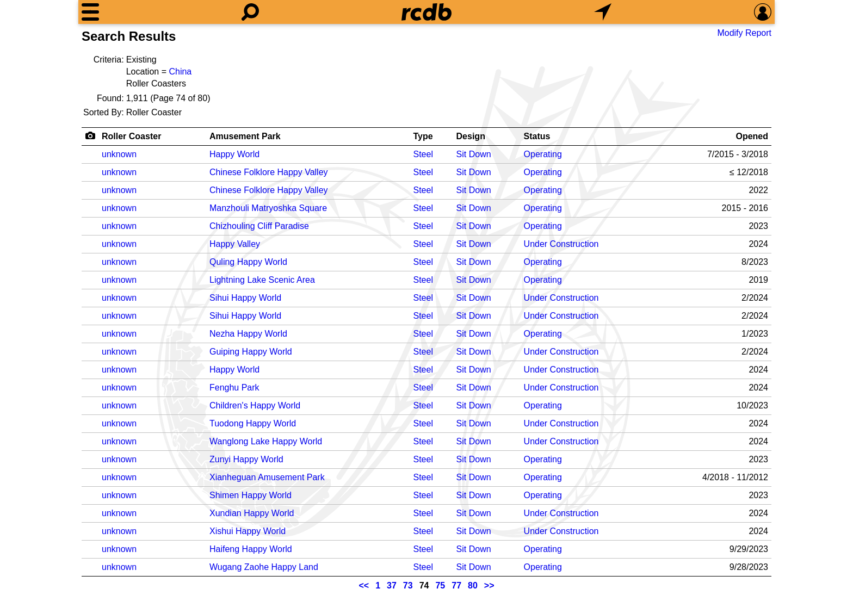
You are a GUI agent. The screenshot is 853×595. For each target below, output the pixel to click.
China (180, 71)
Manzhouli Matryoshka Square (268, 208)
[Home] (426, 12)
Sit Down (473, 154)
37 (392, 585)
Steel (423, 154)
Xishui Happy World (247, 531)
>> (489, 585)
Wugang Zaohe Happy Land (263, 567)
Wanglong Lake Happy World (265, 441)
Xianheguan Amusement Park (267, 477)
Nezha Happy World (248, 333)
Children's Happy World (254, 405)
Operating (543, 154)
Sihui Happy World (245, 297)
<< (363, 585)
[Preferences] (762, 12)
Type (423, 136)
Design (470, 136)
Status (537, 136)
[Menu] (90, 12)
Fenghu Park (234, 387)
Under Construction (561, 244)
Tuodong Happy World (252, 423)
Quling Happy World (248, 261)
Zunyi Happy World (246, 459)
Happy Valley (234, 244)
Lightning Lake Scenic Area (262, 279)
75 (440, 585)
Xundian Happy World (251, 513)
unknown (119, 154)
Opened (751, 136)
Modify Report (744, 33)
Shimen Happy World (250, 495)
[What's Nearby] (602, 12)
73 (408, 585)
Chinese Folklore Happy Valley (268, 172)
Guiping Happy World (250, 351)
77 (456, 585)
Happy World (234, 154)
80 (473, 585)
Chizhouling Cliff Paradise (259, 226)
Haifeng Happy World (250, 549)
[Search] (250, 12)
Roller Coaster (131, 136)
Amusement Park (245, 136)
